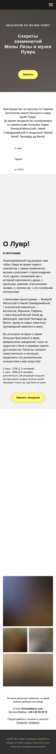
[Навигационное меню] (51, 4)
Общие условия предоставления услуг (27, 743)
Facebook (21, 722)
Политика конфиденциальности (28, 746)
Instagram (34, 722)
